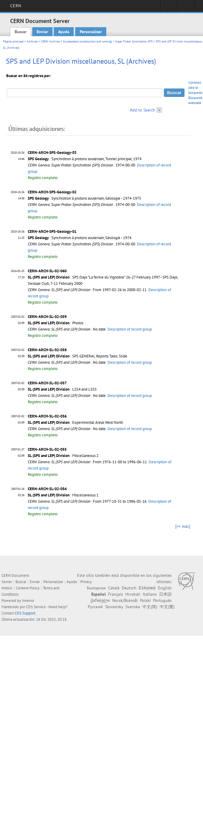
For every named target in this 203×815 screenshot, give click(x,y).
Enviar (42, 31)
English (165, 588)
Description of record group (129, 329)
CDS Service (36, 606)
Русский (95, 606)
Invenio (28, 600)
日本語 (165, 594)
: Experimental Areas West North (75, 422)
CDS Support (25, 613)
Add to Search (142, 110)
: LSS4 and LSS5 (62, 389)
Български (96, 588)
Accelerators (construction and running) (87, 41)
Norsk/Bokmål (125, 600)
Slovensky (114, 606)
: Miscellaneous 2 (63, 455)
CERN (15, 5)
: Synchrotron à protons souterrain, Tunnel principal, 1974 (85, 158)
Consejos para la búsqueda (195, 87)
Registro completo (43, 177)
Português (162, 600)
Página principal (13, 41)
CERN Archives (50, 41)
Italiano (150, 594)
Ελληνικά (147, 588)
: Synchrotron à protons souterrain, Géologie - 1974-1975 (84, 198)
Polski (145, 600)
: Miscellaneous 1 (63, 495)
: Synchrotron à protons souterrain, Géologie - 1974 (79, 237)
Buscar (21, 31)
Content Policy (27, 588)
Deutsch (129, 588)
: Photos (55, 322)
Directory (186, 8)
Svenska (132, 606)
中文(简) (149, 606)
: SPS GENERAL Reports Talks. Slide (77, 356)
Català (113, 588)
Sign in (169, 8)
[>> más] (182, 526)
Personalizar (91, 31)
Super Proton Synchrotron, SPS (134, 41)
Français (115, 594)
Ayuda (63, 31)
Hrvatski (132, 594)
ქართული (100, 600)
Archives (32, 41)
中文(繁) (167, 606)
